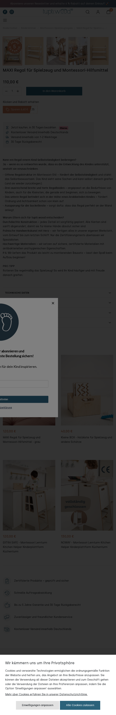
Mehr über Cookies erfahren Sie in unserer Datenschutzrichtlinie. (46, 694)
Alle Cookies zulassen (80, 705)
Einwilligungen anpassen (37, 705)
